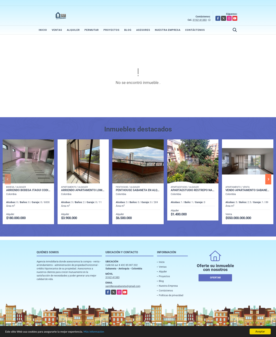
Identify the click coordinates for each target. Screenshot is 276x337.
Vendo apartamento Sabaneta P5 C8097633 (247, 190)
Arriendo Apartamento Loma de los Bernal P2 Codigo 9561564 (83, 190)
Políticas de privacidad (171, 295)
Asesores (143, 30)
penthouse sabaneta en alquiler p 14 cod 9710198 (138, 190)
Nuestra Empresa (167, 30)
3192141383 (200, 19)
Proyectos (112, 30)
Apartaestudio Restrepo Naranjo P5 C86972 (193, 190)
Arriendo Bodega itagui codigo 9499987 (28, 190)
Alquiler (73, 30)
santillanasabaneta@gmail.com (122, 286)
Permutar (91, 30)
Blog (127, 30)
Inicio (43, 30)
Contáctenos (195, 30)
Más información (94, 332)
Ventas (57, 30)
